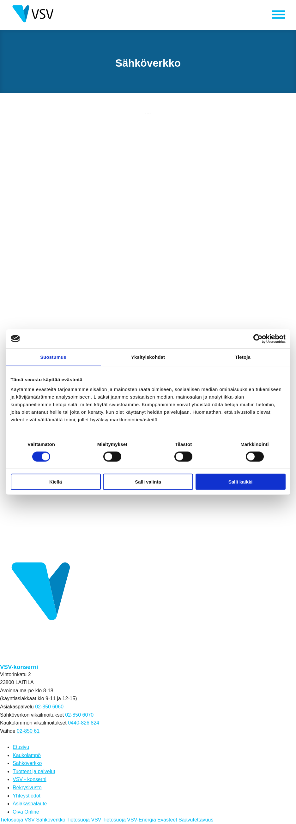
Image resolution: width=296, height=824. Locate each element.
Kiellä (55, 481)
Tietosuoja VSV (84, 820)
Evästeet (167, 820)
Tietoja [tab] (243, 356)
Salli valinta (148, 481)
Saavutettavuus (195, 820)
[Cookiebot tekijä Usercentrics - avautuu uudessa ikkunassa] (258, 338)
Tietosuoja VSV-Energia (129, 820)
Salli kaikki (240, 481)
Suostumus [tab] (53, 356)
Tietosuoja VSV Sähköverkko (32, 820)
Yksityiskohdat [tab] (148, 356)
